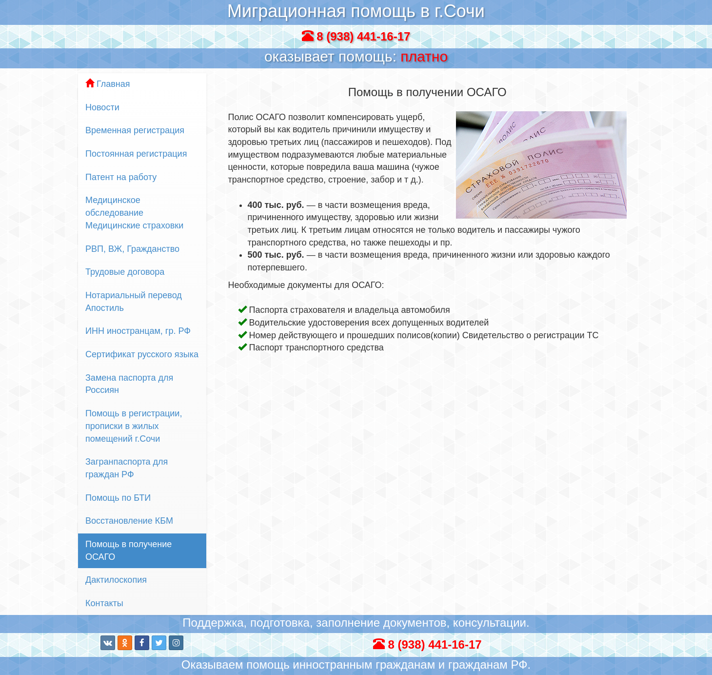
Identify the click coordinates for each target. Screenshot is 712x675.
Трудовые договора (124, 272)
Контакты (104, 603)
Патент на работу (121, 177)
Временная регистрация (134, 130)
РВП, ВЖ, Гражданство (132, 249)
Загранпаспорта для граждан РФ (126, 468)
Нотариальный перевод (142, 302)
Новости (102, 107)
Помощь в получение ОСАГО (128, 550)
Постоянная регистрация (136, 154)
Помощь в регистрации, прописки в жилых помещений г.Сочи (133, 426)
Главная (107, 84)
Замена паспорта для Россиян (129, 384)
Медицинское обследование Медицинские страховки (134, 212)
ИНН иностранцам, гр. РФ (138, 331)
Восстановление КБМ (129, 521)
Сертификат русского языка (141, 354)
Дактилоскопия (116, 580)
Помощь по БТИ (118, 498)
